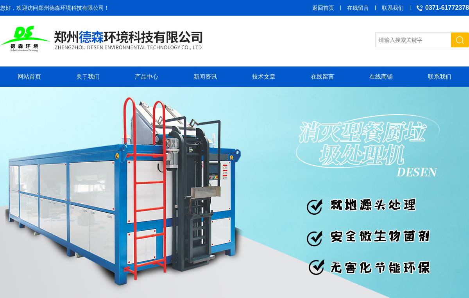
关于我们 (88, 76)
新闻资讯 (205, 76)
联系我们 (393, 8)
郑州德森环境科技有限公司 (71, 8)
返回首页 (323, 8)
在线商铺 (381, 76)
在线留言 (358, 8)
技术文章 (264, 76)
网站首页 (29, 76)
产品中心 (146, 76)
